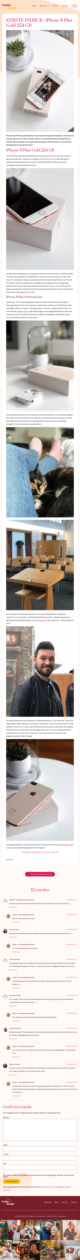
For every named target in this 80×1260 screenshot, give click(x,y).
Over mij (56, 6)
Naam (6, 1145)
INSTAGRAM (36, 852)
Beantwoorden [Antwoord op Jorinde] (13, 1006)
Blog (56, 1202)
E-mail (6, 1154)
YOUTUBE (46, 852)
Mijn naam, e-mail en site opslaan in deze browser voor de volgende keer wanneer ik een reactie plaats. (38, 1176)
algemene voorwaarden (37, 1216)
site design (61, 1216)
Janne (11, 959)
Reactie (6, 1117)
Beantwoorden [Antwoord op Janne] (13, 970)
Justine (12, 1028)
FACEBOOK (26, 852)
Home (34, 6)
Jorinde (12, 995)
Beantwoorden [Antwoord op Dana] (13, 937)
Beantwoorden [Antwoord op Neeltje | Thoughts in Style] (13, 907)
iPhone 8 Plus (42, 620)
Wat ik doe (44, 5)
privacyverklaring (51, 1216)
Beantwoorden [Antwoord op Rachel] (13, 1075)
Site (4, 1163)
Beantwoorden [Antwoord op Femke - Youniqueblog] (16, 922)
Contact (65, 6)
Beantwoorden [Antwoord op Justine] (13, 1039)
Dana (11, 930)
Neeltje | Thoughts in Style (18, 900)
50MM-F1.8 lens (23, 311)
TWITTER (54, 852)
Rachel (11, 1064)
